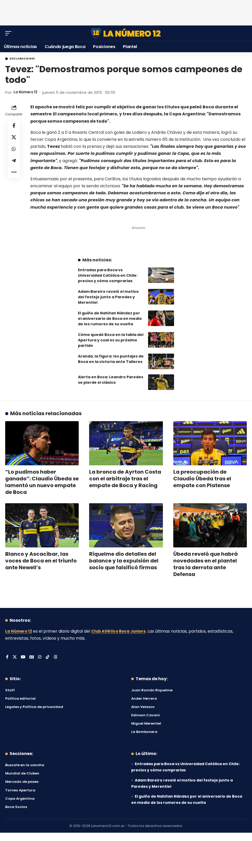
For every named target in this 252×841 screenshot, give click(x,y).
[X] (15, 657)
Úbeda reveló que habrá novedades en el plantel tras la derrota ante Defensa (205, 564)
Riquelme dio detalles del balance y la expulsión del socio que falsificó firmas (123, 560)
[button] (9, 33)
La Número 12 (27, 92)
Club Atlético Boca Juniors (122, 631)
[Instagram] (40, 657)
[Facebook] (7, 657)
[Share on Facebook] (14, 126)
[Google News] (32, 657)
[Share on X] (14, 138)
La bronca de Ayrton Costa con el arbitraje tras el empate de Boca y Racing (125, 478)
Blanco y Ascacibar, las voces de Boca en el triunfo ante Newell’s (41, 560)
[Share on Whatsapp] (14, 151)
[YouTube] (23, 657)
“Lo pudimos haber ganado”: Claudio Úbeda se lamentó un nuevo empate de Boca (42, 482)
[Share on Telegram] (14, 163)
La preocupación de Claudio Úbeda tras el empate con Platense (202, 478)
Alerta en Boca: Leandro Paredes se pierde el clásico (110, 379)
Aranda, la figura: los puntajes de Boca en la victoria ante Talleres (111, 359)
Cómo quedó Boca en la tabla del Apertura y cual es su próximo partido (110, 340)
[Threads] (56, 657)
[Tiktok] (48, 657)
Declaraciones (22, 58)
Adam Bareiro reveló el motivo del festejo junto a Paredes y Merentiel (108, 297)
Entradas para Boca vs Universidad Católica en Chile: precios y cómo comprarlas (107, 275)
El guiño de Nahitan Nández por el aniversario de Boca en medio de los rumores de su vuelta (110, 318)
